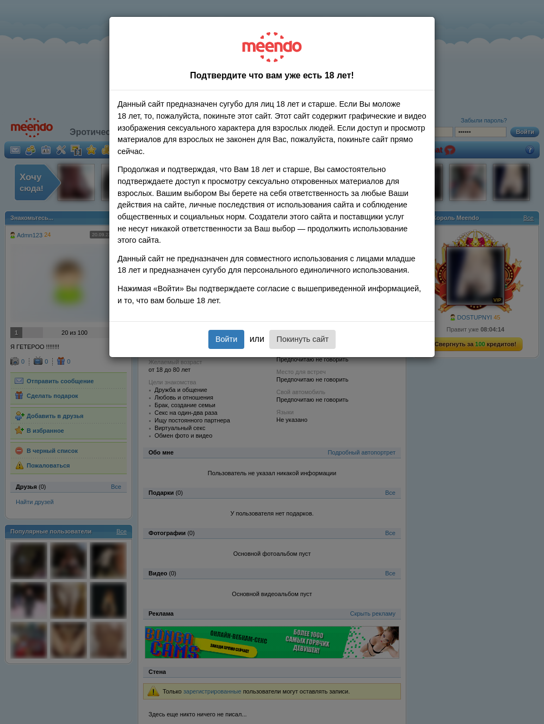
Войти (226, 339)
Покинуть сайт (302, 339)
